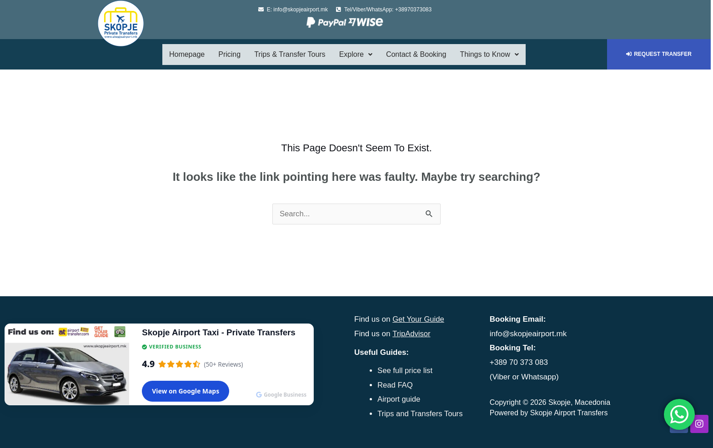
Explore (355, 54)
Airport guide (399, 398)
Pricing (229, 54)
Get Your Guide (418, 319)
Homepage (187, 54)
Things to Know (489, 54)
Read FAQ (395, 384)
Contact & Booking (416, 54)
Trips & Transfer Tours (290, 54)
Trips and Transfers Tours (421, 413)
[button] (355, 54)
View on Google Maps (185, 391)
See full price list (405, 370)
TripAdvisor (411, 333)
